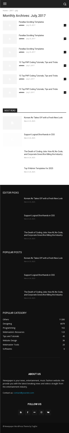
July (16, 10)
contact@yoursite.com (24, 392)
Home (5, 10)
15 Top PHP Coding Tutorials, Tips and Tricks (38, 62)
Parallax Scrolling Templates (31, 22)
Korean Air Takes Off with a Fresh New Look (43, 117)
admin (21, 25)
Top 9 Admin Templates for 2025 (38, 168)
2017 (11, 10)
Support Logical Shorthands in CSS (39, 134)
